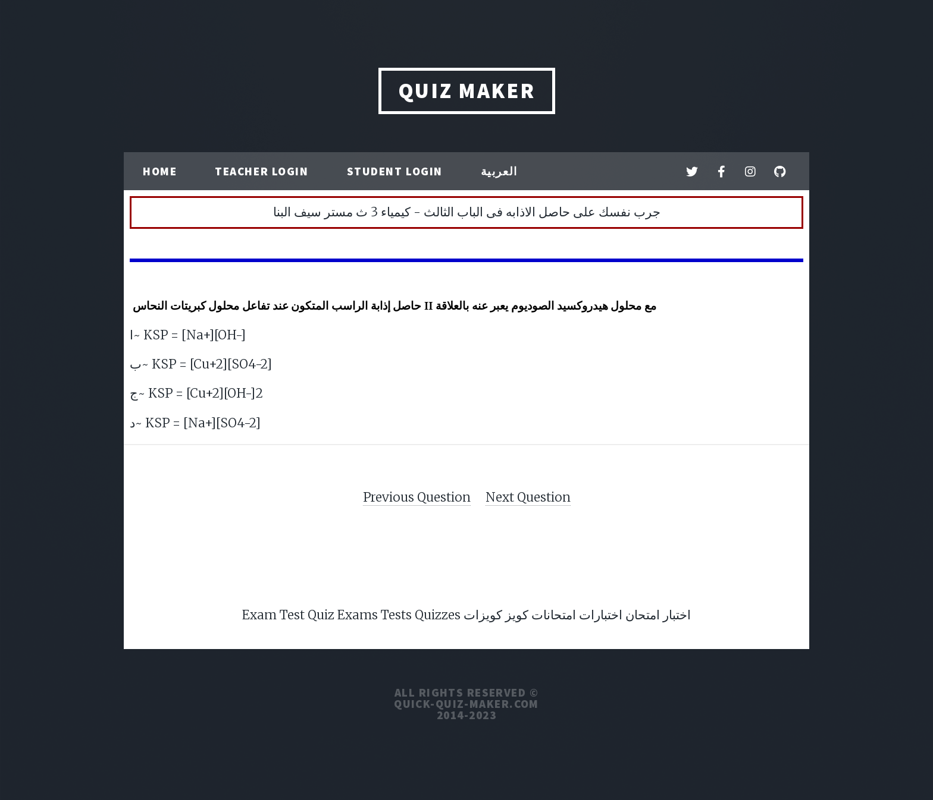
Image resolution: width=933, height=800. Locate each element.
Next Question (528, 497)
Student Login (395, 171)
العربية (499, 171)
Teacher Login (261, 171)
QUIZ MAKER (467, 90)
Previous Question (417, 497)
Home (160, 171)
